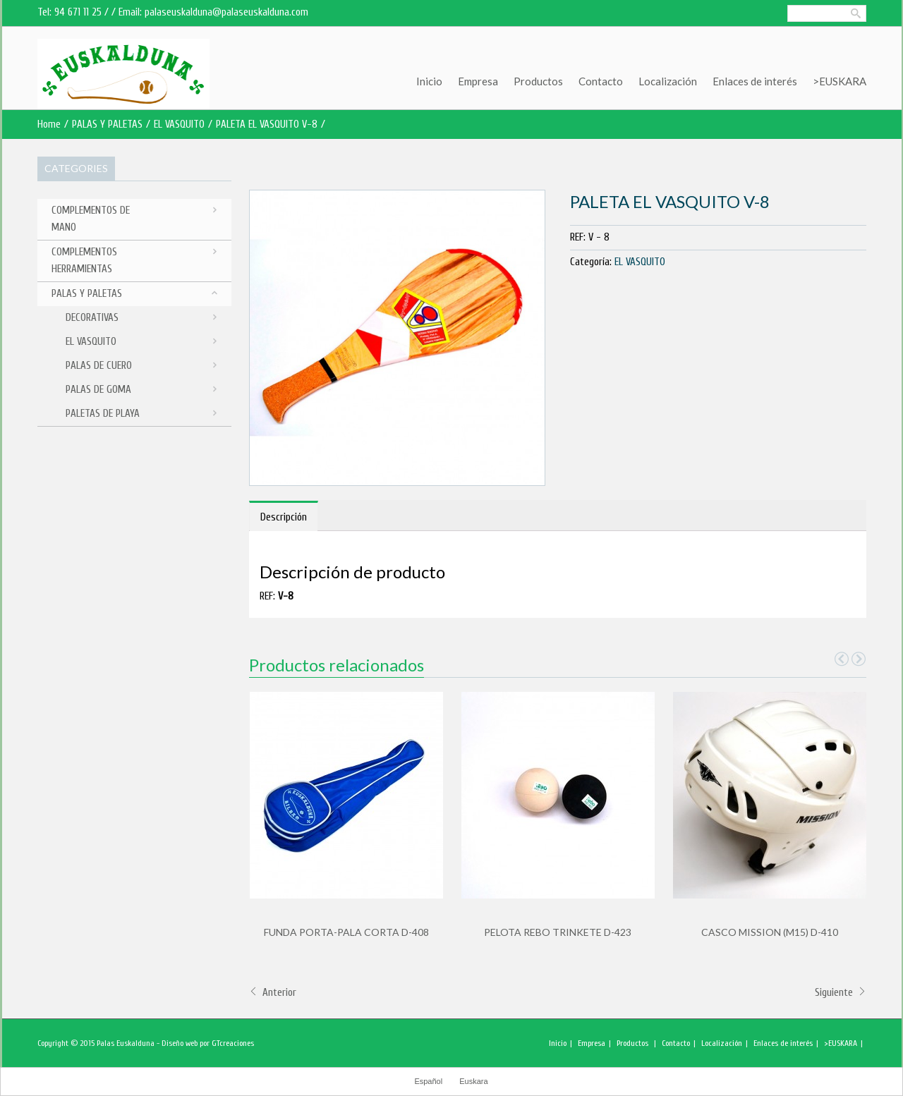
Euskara (473, 1081)
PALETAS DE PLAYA (103, 414)
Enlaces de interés (755, 81)
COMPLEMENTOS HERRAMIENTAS (84, 260)
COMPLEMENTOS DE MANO (90, 219)
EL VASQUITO (179, 124)
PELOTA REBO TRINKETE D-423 (557, 932)
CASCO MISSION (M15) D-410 (769, 932)
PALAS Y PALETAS (107, 124)
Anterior (272, 993)
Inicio (429, 81)
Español (428, 1081)
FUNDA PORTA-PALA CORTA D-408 (346, 932)
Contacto (600, 81)
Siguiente (840, 993)
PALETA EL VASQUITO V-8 (266, 124)
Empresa (478, 81)
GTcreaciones (233, 1043)
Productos (538, 81)
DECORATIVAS (92, 318)
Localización (667, 81)
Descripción (283, 517)
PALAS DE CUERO (99, 366)
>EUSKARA (839, 81)
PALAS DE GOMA (98, 390)
